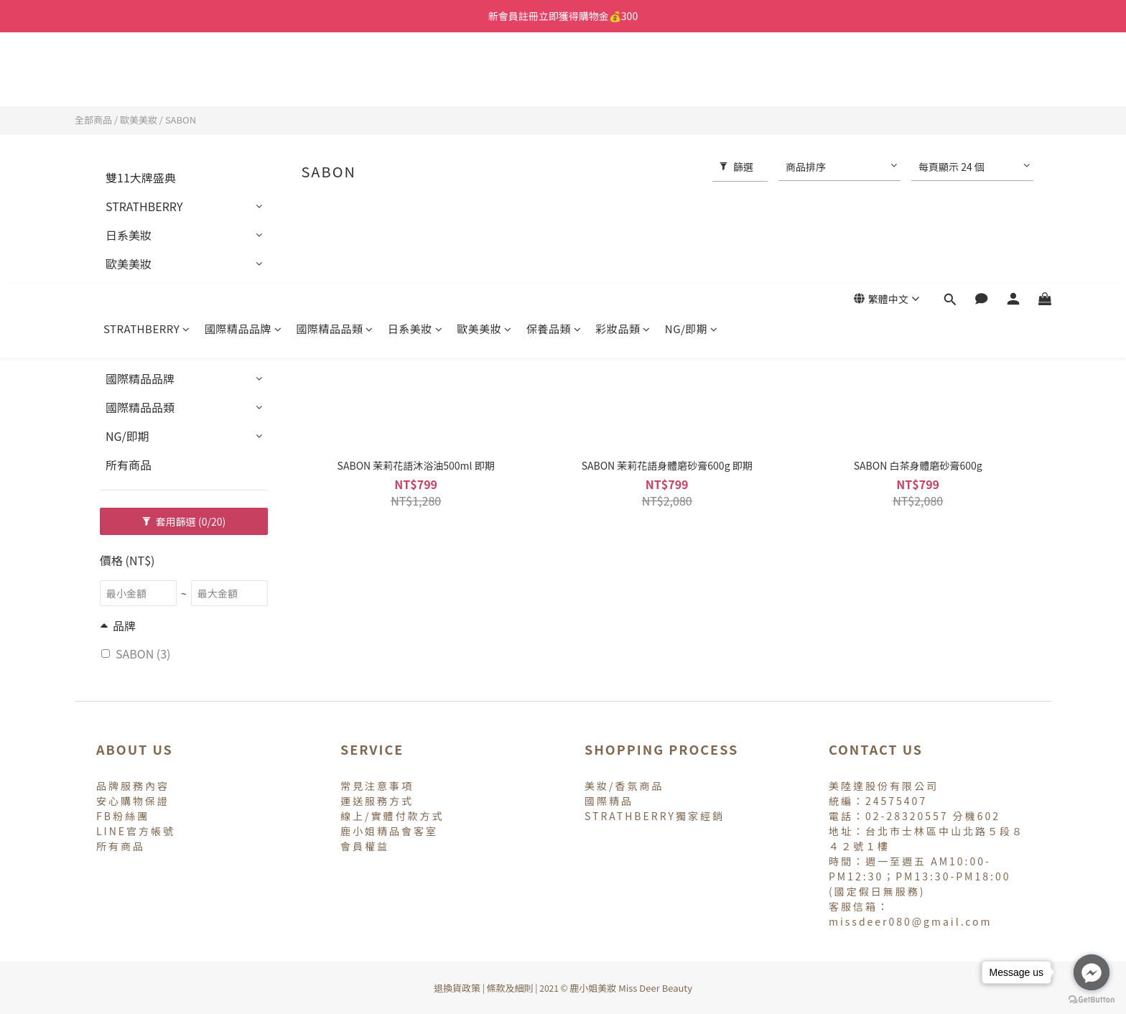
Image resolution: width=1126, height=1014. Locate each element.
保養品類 (554, 77)
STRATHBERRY (146, 77)
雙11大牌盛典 (141, 177)
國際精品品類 (334, 77)
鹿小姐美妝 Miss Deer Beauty (630, 988)
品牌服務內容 (132, 785)
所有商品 (129, 464)
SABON (180, 119)
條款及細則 (510, 988)
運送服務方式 (377, 801)
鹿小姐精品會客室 (389, 831)
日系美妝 (415, 77)
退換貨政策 (457, 988)
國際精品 (609, 801)
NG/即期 (691, 77)
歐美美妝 (484, 77)
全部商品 (93, 119)
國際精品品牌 (243, 77)
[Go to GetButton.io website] (1092, 999)
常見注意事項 (377, 785)
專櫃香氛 (129, 349)
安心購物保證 (132, 801)
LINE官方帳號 (135, 831)
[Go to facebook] (1091, 972)
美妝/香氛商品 (624, 785)
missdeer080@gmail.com (910, 921)
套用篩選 (184, 521)
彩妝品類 (623, 77)
